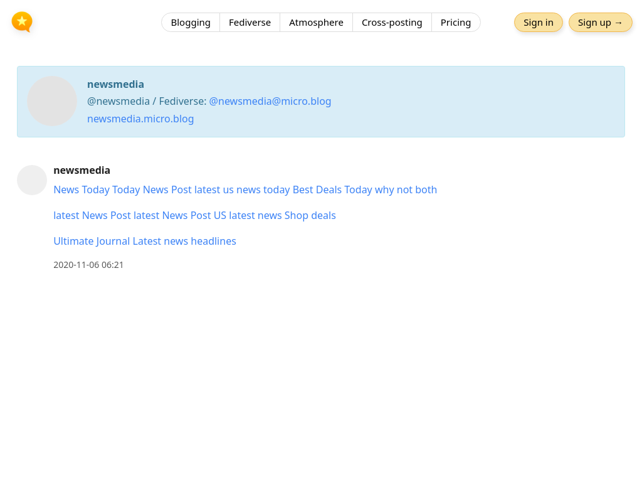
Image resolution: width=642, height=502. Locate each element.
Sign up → (600, 22)
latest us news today (242, 189)
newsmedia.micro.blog (140, 118)
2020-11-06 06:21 (88, 264)
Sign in (539, 22)
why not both (406, 189)
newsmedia (81, 170)
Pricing (456, 22)
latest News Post (92, 215)
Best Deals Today (332, 189)
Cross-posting (392, 22)
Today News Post (152, 189)
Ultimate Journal (91, 241)
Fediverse (250, 22)
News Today (81, 189)
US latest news (248, 215)
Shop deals (310, 215)
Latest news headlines (184, 241)
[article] (321, 217)
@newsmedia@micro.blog (270, 101)
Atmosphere (316, 22)
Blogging (191, 22)
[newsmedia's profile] (32, 179)
